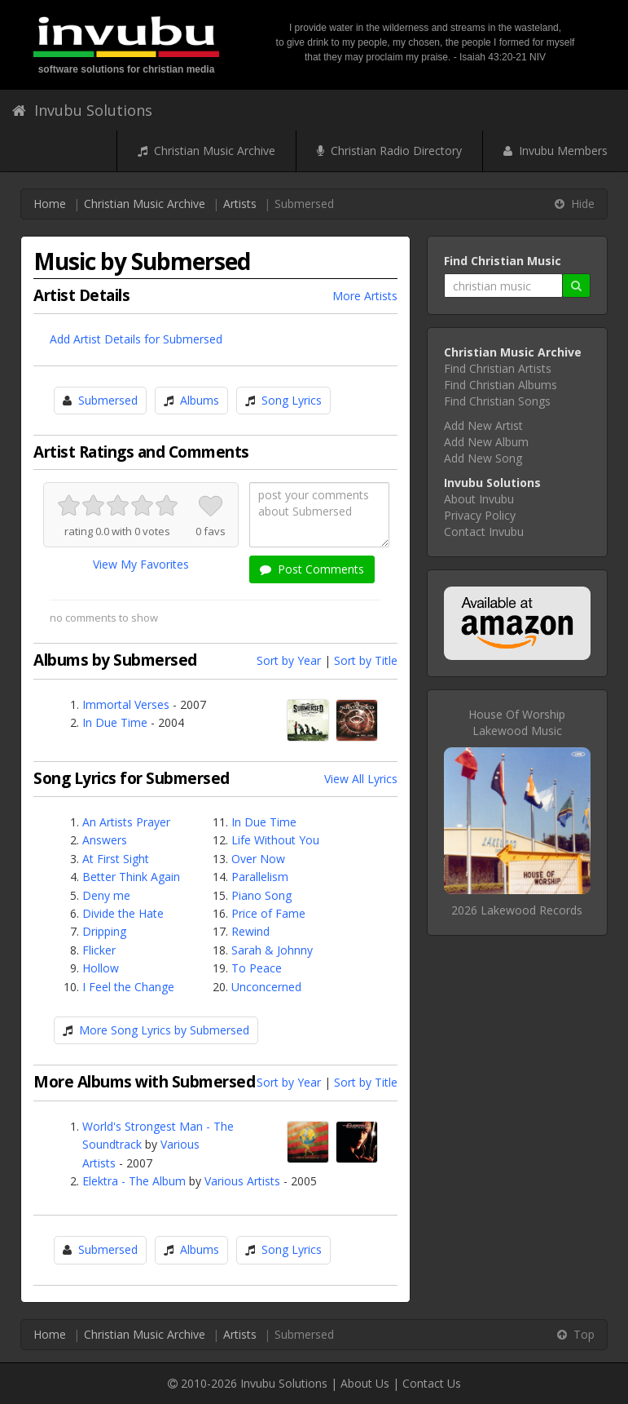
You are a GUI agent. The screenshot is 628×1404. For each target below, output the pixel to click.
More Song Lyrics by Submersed (164, 1030)
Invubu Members (555, 150)
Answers (104, 840)
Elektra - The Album (134, 1181)
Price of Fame (268, 913)
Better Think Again (131, 876)
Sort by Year (289, 660)
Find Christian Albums (500, 384)
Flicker (99, 950)
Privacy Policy (480, 515)
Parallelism (259, 876)
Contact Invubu (484, 531)
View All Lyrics (360, 778)
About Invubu (479, 499)
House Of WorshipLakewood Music (516, 722)
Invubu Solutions (82, 110)
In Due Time (114, 722)
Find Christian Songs (497, 401)
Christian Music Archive (206, 150)
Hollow (100, 968)
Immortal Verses (125, 704)
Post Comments (312, 569)
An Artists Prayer (126, 822)
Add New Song (483, 458)
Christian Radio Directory (389, 150)
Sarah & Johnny (272, 950)
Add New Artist (483, 425)
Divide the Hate (123, 913)
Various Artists (242, 1181)
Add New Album (486, 442)
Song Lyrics (291, 400)
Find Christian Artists (497, 368)
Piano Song (261, 895)
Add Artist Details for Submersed (136, 339)
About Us (364, 1383)
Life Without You (275, 840)
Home (49, 203)
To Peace (256, 968)
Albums (199, 400)
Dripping (104, 931)
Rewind (250, 931)
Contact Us (431, 1383)
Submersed (108, 400)
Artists (240, 203)
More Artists (364, 295)
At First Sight (115, 858)
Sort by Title (365, 660)
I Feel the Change (128, 986)
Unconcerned (266, 986)
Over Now (258, 858)
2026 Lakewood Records (516, 910)
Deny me (106, 895)
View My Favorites (141, 564)
